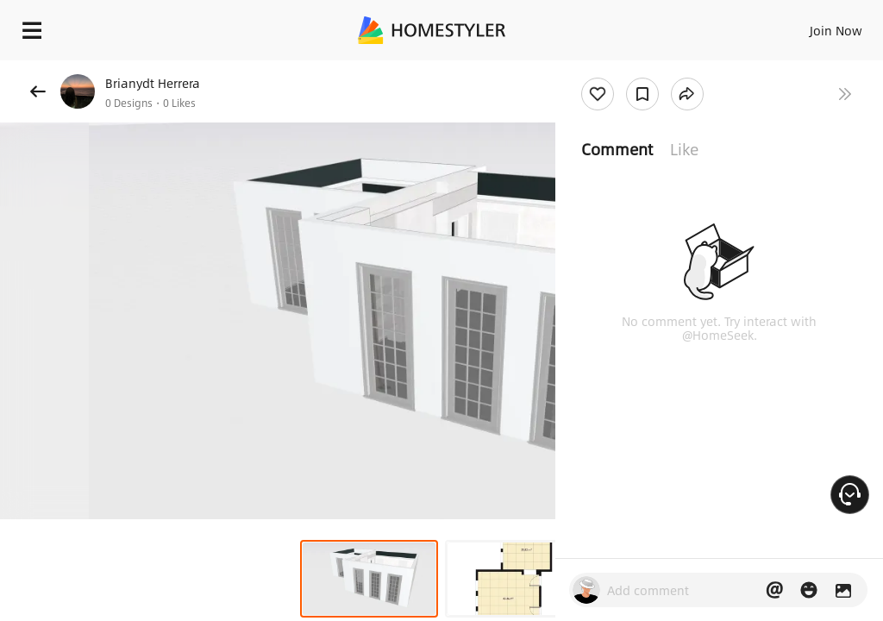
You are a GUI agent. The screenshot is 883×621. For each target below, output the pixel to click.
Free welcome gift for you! (662, 69)
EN (813, 25)
